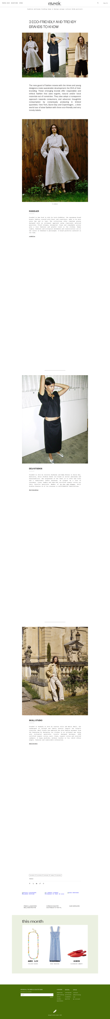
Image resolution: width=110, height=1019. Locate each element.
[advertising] (81, 995)
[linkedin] (68, 997)
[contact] (76, 992)
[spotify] (68, 999)
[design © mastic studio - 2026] (55, 1015)
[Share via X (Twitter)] (33, 883)
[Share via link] (40, 883)
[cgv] (78, 997)
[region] (33, 946)
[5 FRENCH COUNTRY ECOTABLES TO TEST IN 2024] (55, 898)
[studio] (62, 999)
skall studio (46, 875)
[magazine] (60, 992)
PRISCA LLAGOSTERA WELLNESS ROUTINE (30, 906)
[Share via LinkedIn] (36, 883)
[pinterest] (68, 994)
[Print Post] (43, 883)
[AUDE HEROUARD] (78, 898)
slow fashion (32, 875)
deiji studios (58, 875)
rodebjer (52, 875)
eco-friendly (39, 875)
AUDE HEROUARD (74, 906)
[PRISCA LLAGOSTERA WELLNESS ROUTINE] (32, 898)
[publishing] (62, 994)
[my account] (78, 999)
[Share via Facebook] (29, 883)
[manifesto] (62, 1001)
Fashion (31, 878)
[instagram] (68, 992)
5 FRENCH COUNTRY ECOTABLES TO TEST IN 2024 (54, 906)
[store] (62, 997)
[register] (50, 997)
